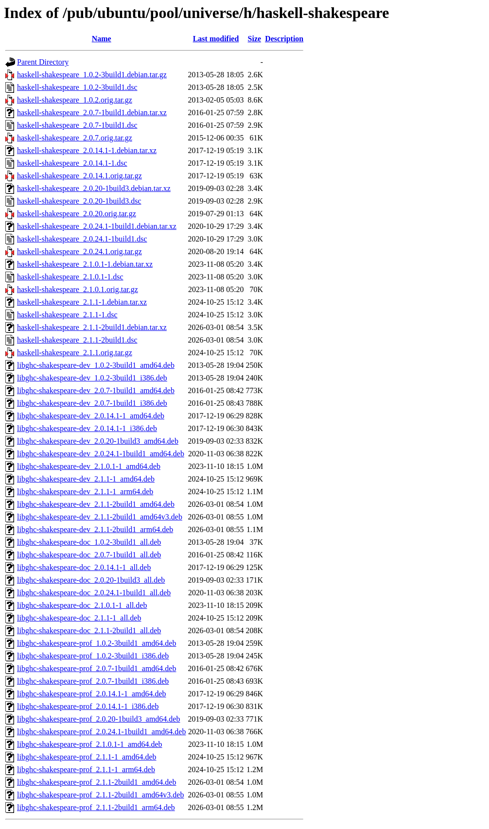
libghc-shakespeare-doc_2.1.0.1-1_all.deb (82, 605)
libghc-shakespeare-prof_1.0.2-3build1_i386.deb (93, 656)
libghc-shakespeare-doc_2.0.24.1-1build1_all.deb (94, 592)
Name (101, 39)
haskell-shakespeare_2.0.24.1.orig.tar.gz (79, 251)
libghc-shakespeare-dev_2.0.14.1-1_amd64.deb (90, 416)
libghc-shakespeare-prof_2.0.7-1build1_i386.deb (93, 681)
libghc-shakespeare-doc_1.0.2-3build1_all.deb (89, 542)
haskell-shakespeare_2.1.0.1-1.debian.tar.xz (85, 264)
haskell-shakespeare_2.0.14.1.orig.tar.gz (79, 176)
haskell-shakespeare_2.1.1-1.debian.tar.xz (82, 302)
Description (284, 39)
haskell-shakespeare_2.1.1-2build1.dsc (77, 340)
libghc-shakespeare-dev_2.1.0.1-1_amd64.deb (88, 466)
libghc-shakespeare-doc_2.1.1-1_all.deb (79, 618)
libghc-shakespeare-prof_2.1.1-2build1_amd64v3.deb (100, 795)
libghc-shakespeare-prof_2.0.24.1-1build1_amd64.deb (101, 731)
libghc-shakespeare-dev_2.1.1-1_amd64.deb (86, 479)
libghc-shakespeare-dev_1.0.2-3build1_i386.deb (92, 378)
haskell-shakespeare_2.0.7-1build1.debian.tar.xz (92, 112)
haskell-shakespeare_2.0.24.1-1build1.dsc (82, 239)
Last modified (216, 39)
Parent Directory (43, 62)
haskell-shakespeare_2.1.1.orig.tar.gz (74, 352)
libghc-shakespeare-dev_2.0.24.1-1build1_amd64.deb (100, 453)
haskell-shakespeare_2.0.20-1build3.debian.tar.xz (94, 188)
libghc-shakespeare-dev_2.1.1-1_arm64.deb (85, 491)
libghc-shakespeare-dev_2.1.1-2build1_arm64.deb (95, 529)
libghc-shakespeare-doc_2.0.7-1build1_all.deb (89, 555)
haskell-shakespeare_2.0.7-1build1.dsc (77, 125)
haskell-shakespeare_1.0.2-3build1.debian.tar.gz (92, 74)
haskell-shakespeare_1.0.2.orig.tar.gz (74, 100)
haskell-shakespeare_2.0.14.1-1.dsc (72, 163)
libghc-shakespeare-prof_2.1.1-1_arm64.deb (86, 769)
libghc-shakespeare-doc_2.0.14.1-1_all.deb (84, 567)
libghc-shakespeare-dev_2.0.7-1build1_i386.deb (92, 403)
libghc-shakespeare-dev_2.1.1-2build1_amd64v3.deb (99, 517)
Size (255, 39)
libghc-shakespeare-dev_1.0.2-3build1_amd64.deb (96, 365)
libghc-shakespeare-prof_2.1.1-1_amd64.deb (87, 757)
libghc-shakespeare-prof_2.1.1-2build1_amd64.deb (96, 782)
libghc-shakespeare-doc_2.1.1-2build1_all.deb (89, 630)
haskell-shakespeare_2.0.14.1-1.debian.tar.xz (87, 150)
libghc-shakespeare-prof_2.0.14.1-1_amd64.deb (91, 694)
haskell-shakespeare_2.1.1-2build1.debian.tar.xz (92, 327)
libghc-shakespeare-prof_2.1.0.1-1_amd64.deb (89, 744)
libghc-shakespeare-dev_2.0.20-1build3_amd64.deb (97, 441)
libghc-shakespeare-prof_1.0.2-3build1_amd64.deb (96, 643)
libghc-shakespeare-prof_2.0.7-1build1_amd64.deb (96, 668)
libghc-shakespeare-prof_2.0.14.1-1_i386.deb (87, 706)
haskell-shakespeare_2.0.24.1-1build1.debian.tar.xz (96, 226)
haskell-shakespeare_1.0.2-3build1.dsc (77, 87)
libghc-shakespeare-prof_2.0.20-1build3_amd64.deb (98, 719)
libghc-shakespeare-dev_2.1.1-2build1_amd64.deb (96, 504)
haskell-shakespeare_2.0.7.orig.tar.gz (74, 138)
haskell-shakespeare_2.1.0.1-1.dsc (70, 277)
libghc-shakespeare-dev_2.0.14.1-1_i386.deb (87, 428)
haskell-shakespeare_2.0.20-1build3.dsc (79, 201)
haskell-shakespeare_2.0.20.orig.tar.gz (76, 213)
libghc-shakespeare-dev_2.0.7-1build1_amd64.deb (96, 390)
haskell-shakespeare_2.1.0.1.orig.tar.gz (77, 289)
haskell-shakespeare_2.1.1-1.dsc (67, 315)
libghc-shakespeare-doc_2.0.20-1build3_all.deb (91, 580)
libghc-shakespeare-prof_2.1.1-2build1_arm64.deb (96, 807)
